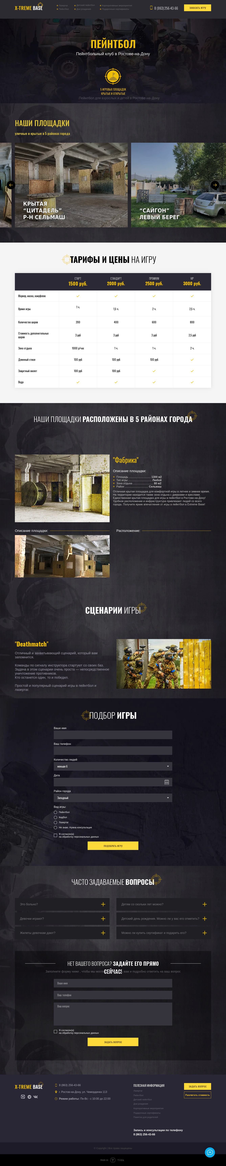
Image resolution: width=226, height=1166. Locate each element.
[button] (197, 7)
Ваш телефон (62, 743)
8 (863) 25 (139, 1134)
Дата (57, 775)
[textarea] (113, 1014)
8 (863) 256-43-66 (166, 8)
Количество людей (65, 759)
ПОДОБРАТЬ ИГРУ (113, 846)
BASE (29, 7)
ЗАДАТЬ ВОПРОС (113, 1042)
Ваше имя (60, 728)
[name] (113, 983)
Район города (62, 791)
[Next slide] (215, 185)
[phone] (113, 995)
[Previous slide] (11, 185)
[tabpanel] (113, 524)
